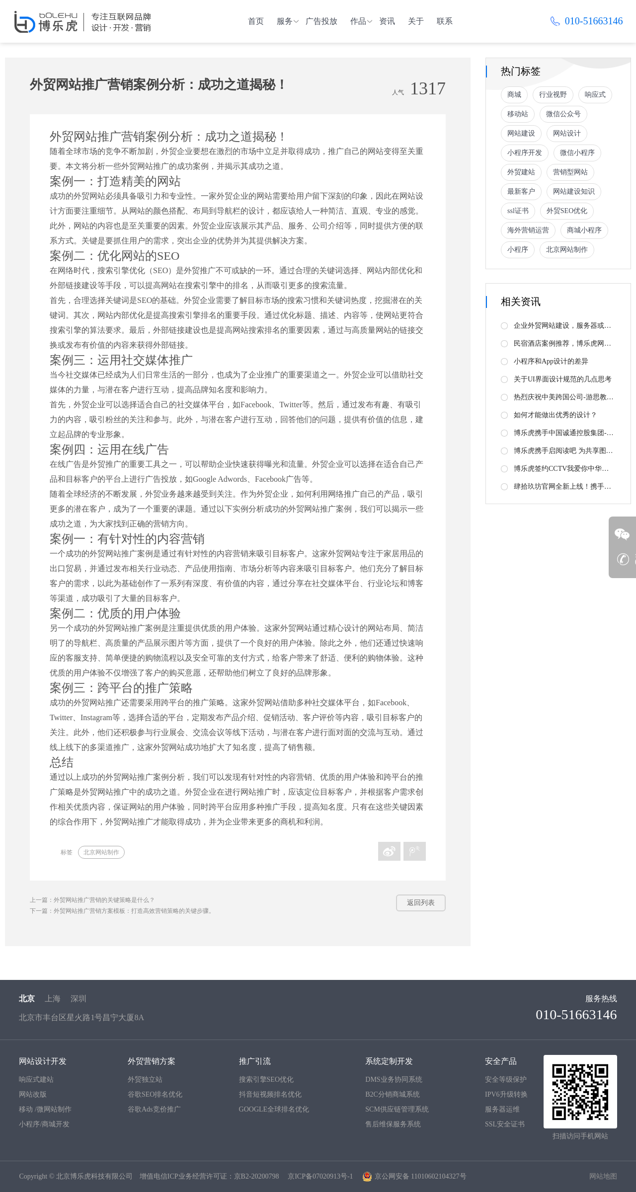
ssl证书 (518, 211)
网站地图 (603, 1176)
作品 (358, 21)
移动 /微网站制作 (45, 1109)
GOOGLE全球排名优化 (274, 1109)
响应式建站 (36, 1079)
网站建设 (521, 133)
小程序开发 (524, 152)
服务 (285, 21)
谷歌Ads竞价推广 (154, 1109)
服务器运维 (502, 1109)
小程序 (517, 249)
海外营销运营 (528, 230)
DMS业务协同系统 (393, 1079)
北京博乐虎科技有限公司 (94, 1176)
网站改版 (33, 1094)
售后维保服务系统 (393, 1124)
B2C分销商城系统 (392, 1094)
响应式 (595, 94)
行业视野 (553, 94)
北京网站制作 (101, 852)
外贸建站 (521, 172)
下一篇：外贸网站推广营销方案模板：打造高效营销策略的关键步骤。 (122, 910)
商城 (514, 94)
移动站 (517, 114)
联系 (445, 21)
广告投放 (321, 21)
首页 (256, 21)
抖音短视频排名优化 (270, 1094)
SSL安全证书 (505, 1124)
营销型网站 (570, 172)
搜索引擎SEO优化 (266, 1079)
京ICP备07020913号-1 (320, 1176)
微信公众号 (563, 114)
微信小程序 (577, 152)
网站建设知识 (574, 191)
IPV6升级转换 (506, 1094)
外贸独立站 (145, 1079)
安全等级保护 (506, 1079)
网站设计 (567, 133)
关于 (416, 21)
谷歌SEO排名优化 (155, 1094)
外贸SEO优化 (567, 211)
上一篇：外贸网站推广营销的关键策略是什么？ (92, 899)
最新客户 (521, 191)
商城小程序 (584, 230)
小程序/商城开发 (44, 1124)
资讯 (387, 21)
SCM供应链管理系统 (397, 1109)
